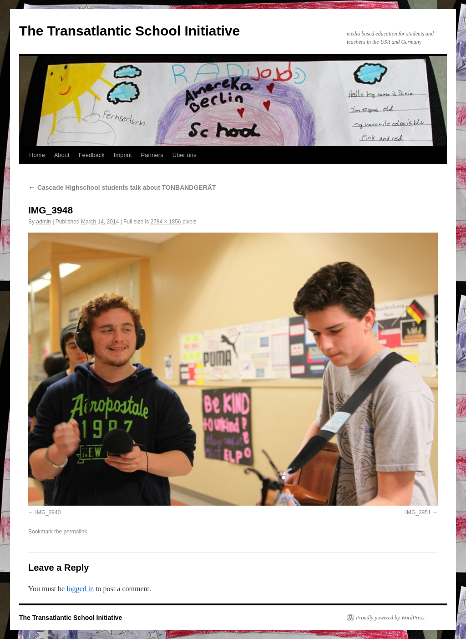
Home (37, 155)
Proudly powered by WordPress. (391, 617)
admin (43, 221)
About (62, 155)
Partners (152, 155)
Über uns (184, 155)
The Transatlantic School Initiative (129, 30)
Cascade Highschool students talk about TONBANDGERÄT (122, 187)
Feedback (92, 155)
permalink (75, 531)
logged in (80, 589)
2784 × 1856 (165, 221)
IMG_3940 (48, 512)
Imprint (123, 155)
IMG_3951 (418, 512)
